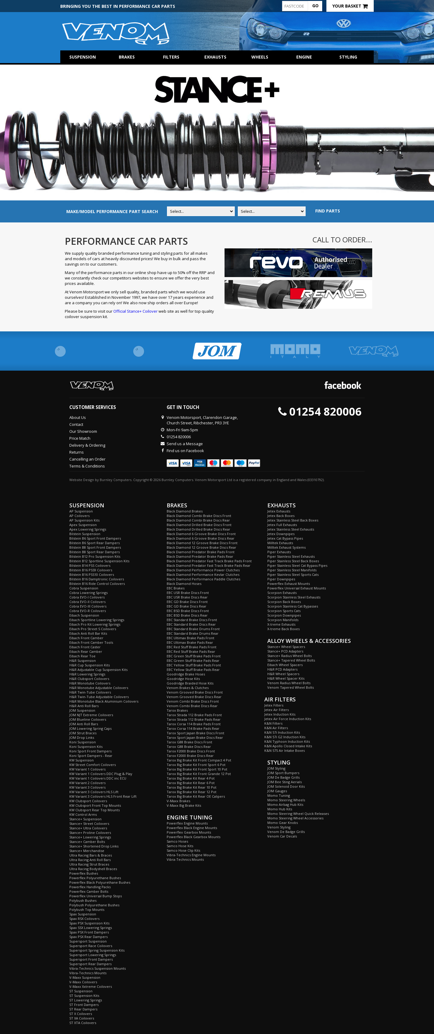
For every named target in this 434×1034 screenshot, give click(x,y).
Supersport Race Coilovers (90, 945)
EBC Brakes (175, 588)
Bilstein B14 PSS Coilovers (89, 565)
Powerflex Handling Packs (90, 887)
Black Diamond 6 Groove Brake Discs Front (201, 533)
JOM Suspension (82, 710)
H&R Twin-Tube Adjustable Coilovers (99, 696)
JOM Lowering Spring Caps (90, 728)
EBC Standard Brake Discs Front (192, 620)
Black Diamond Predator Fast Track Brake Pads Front (209, 561)
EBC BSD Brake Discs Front (188, 610)
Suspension (82, 57)
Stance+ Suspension (85, 819)
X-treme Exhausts (281, 624)
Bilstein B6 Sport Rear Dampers (94, 543)
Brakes (127, 57)
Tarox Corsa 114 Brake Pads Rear (193, 728)
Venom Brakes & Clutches (188, 687)
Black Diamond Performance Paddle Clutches (203, 579)
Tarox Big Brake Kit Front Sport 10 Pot (197, 769)
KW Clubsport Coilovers (88, 801)
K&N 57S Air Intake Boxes (284, 750)
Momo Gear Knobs (282, 822)
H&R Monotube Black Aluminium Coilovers (103, 701)
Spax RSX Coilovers (84, 918)
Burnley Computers (115, 479)
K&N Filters (273, 723)
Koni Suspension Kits (85, 746)
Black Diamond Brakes (185, 511)
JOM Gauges (277, 791)
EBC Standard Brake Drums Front (193, 629)
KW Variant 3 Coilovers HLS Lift (93, 792)
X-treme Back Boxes (283, 629)
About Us (77, 417)
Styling (348, 57)
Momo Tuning (278, 795)
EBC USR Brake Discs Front (188, 592)
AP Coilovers (79, 515)
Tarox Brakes (177, 710)
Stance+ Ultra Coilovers (88, 828)
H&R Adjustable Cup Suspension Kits (98, 669)
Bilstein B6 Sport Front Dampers (95, 538)
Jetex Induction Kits (279, 714)
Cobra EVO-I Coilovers (87, 597)
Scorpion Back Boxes (284, 601)
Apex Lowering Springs (87, 529)
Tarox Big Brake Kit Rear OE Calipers (196, 796)
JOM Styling (276, 768)
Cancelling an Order (87, 459)
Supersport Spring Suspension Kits (96, 950)
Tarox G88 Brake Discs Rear (189, 746)
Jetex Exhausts (278, 511)
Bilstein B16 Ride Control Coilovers (97, 583)
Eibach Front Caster (85, 647)
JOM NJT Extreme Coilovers (91, 715)
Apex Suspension (83, 524)
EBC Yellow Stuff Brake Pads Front (194, 665)
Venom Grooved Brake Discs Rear (194, 696)
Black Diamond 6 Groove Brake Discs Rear (200, 538)
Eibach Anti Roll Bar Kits (88, 633)
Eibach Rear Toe (82, 656)
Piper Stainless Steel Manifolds (291, 570)
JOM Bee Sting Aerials (284, 782)
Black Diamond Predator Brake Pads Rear (200, 556)
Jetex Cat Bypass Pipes (285, 538)
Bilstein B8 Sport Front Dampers (95, 547)
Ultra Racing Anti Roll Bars (90, 859)
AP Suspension (81, 511)
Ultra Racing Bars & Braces (90, 855)
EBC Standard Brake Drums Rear (193, 633)
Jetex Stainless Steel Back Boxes (292, 520)
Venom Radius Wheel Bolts (288, 683)
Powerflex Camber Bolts (88, 891)
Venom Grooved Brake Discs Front (195, 692)
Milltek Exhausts (280, 543)
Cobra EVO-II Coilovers (87, 601)
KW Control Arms (83, 814)
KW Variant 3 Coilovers (87, 787)
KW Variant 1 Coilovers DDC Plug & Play (100, 773)
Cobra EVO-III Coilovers (87, 606)
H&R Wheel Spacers (283, 674)
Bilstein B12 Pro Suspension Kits (94, 556)
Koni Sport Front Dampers (90, 751)
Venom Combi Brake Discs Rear (192, 706)
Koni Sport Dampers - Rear (90, 755)
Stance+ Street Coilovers (89, 823)
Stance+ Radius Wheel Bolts (289, 655)
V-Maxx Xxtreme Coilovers (90, 986)
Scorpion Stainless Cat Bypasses (292, 606)
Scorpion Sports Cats (283, 610)
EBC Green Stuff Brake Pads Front (194, 656)
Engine (304, 57)
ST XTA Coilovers (82, 1022)
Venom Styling (279, 827)
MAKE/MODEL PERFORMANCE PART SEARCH (112, 211)
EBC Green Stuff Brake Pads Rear (193, 660)
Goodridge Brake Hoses (186, 674)
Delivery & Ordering (87, 445)
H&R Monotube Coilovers (89, 683)
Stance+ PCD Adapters (285, 651)
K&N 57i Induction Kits (282, 732)
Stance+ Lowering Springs (90, 837)
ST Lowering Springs (85, 1000)
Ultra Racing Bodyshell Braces (93, 868)
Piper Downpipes (281, 579)
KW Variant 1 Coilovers (87, 769)
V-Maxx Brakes (178, 801)
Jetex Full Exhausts (282, 524)
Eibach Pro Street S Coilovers (92, 629)
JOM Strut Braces (82, 733)
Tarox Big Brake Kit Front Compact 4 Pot (199, 760)
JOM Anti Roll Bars (83, 724)
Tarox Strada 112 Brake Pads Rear (194, 719)
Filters (171, 57)
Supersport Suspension (88, 941)
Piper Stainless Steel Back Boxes (293, 561)
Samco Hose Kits (180, 846)
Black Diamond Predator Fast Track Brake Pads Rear (208, 565)
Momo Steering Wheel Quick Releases (298, 813)
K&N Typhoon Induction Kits (287, 741)
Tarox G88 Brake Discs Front (189, 742)
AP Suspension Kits (84, 520)
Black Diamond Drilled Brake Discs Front (199, 524)
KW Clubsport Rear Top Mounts (94, 810)
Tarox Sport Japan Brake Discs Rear (195, 737)
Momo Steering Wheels (286, 800)
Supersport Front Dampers (91, 959)
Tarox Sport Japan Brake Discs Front (195, 733)
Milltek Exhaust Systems (286, 547)
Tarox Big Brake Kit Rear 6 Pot (191, 782)
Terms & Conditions (87, 466)
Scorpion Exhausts (282, 592)
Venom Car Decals (282, 836)
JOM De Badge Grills (283, 777)
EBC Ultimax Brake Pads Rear (190, 642)
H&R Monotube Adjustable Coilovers (98, 687)
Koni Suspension (82, 742)
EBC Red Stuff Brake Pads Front (191, 647)
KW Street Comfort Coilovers (92, 764)
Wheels (259, 57)
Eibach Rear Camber (85, 651)
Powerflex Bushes (83, 873)
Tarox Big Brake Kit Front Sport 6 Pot (196, 764)
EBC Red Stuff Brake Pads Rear (191, 651)
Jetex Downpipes (280, 533)
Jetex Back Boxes (280, 515)
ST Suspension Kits (84, 995)
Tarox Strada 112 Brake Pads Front (194, 715)
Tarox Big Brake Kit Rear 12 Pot (191, 792)
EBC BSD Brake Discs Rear (187, 615)
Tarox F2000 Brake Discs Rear (190, 755)
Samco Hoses (177, 841)
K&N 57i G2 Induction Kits (284, 737)
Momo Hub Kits (279, 809)
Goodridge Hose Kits (183, 678)
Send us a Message (185, 443)
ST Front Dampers (84, 1004)
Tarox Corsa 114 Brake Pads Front (194, 724)
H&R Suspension (82, 660)
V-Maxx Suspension (84, 977)
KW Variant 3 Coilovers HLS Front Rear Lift (103, 796)
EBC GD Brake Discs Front (187, 601)
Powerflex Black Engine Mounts (192, 827)
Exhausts (215, 57)
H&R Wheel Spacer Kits (285, 678)
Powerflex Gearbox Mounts (189, 832)
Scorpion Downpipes (284, 615)
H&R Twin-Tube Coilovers (90, 692)
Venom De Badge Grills (286, 831)
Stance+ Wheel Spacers (286, 646)
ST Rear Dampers (83, 1009)
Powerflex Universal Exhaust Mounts (296, 588)
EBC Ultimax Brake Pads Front (190, 638)
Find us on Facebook (185, 450)
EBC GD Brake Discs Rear (186, 606)
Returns (76, 452)
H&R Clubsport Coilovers (89, 678)
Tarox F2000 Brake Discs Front (191, 751)
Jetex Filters (273, 705)
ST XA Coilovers (81, 1018)
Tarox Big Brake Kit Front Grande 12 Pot (199, 773)
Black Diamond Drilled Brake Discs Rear (198, 529)
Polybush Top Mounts (86, 909)
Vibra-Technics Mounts (87, 973)
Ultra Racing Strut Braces (89, 864)
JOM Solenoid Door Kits (286, 786)
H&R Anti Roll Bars (84, 706)
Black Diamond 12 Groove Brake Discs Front (202, 543)
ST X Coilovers (80, 1013)
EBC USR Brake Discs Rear (187, 597)
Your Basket (350, 6)
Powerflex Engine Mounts (187, 823)
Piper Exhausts (279, 552)
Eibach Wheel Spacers (285, 664)
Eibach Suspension (84, 615)
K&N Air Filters (276, 728)
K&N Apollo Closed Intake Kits (288, 746)
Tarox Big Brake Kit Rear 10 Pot (191, 787)
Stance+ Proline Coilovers (90, 832)
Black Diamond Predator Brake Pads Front (200, 552)
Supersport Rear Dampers (90, 964)
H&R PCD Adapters (282, 669)
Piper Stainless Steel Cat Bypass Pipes (297, 565)
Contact (76, 424)
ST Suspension (81, 991)
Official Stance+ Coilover (135, 311)
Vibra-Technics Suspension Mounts (97, 968)
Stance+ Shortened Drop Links (93, 846)
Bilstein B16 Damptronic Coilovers (96, 579)
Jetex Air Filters (276, 709)
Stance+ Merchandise (86, 850)
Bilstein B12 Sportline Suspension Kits (99, 561)
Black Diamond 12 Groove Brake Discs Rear (201, 547)
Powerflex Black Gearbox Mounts (193, 837)
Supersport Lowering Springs (92, 955)
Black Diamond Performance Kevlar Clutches (203, 574)
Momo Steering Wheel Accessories (295, 818)
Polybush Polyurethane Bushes (94, 905)
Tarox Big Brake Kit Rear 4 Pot (191, 778)
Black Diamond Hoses (184, 583)
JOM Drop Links (81, 737)
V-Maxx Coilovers (83, 982)
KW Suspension (81, 760)
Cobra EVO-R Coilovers (87, 610)
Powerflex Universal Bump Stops (95, 896)
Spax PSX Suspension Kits (89, 923)
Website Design (81, 479)
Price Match (79, 438)
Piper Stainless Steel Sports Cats (293, 574)
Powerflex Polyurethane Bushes (95, 878)
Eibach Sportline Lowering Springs (96, 620)
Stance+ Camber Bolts (87, 841)
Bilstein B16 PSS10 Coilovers (91, 574)
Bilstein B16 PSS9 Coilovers (90, 570)
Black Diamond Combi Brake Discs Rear (198, 520)
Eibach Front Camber (86, 638)
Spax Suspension (82, 914)
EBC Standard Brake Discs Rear (191, 624)
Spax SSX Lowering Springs (90, 927)
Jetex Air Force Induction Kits (287, 718)
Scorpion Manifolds (282, 620)
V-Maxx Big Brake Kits (184, 805)
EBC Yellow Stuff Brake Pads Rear (193, 669)
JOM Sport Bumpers (283, 773)
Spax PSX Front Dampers (89, 932)
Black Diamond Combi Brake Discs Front (199, 515)
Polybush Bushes (82, 900)
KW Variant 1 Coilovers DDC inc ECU (97, 778)
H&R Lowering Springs (87, 674)
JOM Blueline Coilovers (87, 719)
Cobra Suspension (83, 588)
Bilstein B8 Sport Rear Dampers (94, 552)
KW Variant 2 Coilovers (87, 782)
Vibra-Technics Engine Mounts (191, 855)
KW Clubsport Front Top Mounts (95, 805)
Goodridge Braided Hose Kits (190, 683)
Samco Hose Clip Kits (183, 850)
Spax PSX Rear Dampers (88, 936)
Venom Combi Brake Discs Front (193, 701)
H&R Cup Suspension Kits (89, 665)
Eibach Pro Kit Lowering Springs (94, 624)
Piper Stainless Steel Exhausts (291, 556)
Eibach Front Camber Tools (91, 642)
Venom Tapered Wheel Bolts (290, 687)
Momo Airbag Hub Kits (285, 804)
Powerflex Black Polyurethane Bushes (99, 882)
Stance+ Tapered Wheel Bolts (291, 660)
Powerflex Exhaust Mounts (288, 583)
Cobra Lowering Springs (88, 592)
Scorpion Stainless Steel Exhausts (293, 597)
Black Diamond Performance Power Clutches (203, 570)
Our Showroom (83, 431)
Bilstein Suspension (84, 533)
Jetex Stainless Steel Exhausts (290, 529)
